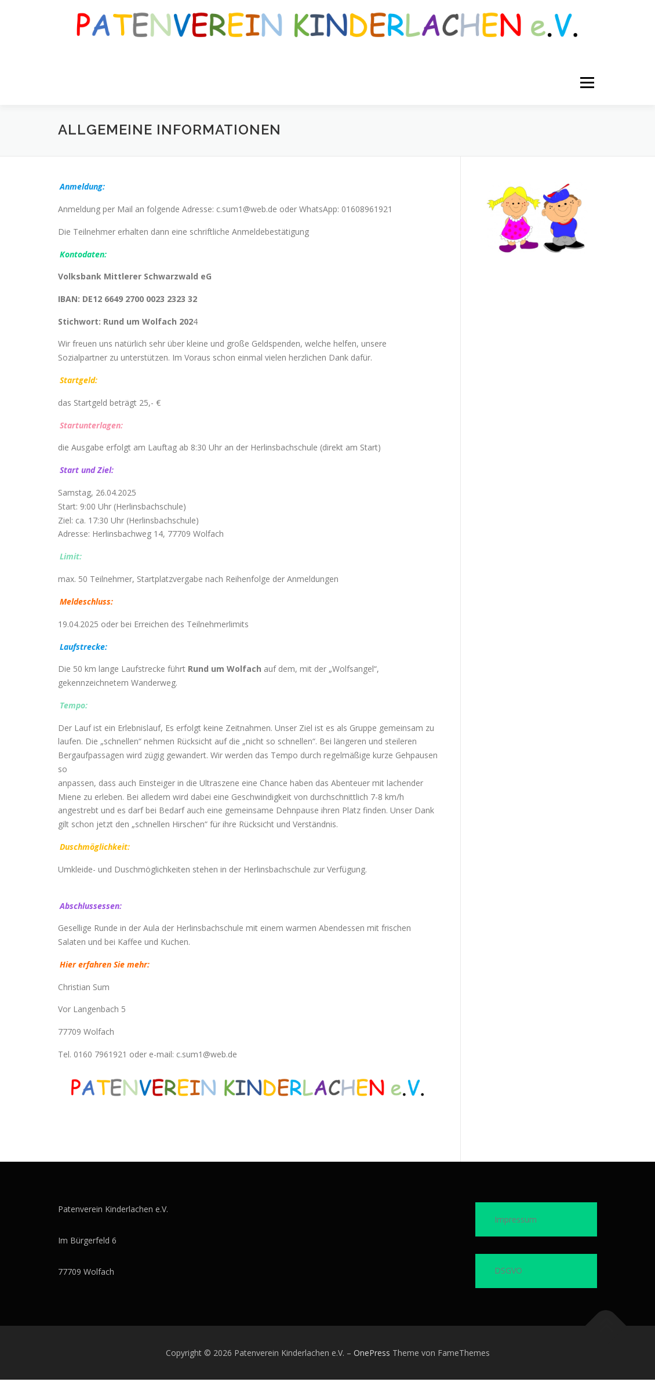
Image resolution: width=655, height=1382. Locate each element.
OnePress (372, 1355)
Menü (587, 83)
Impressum (515, 1221)
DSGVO (508, 1272)
